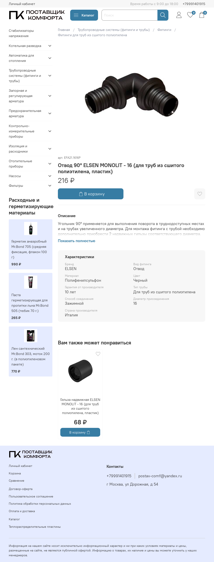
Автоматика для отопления (21, 58)
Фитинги (164, 29)
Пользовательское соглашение (31, 496)
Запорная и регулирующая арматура (20, 95)
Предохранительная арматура (25, 113)
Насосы (15, 176)
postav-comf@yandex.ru (160, 476)
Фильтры (16, 185)
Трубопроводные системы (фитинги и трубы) (114, 29)
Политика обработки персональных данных (40, 504)
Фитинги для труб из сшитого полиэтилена (92, 35)
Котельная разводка (25, 45)
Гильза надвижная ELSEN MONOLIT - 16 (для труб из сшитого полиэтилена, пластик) (80, 406)
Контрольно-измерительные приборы (21, 131)
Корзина (15, 473)
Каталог (84, 15)
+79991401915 (194, 4)
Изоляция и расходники (18, 148)
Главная (64, 29)
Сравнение (16, 481)
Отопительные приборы (20, 163)
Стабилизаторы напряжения (21, 33)
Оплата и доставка (22, 511)
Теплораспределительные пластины (35, 527)
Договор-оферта (20, 489)
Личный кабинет (22, 4)
